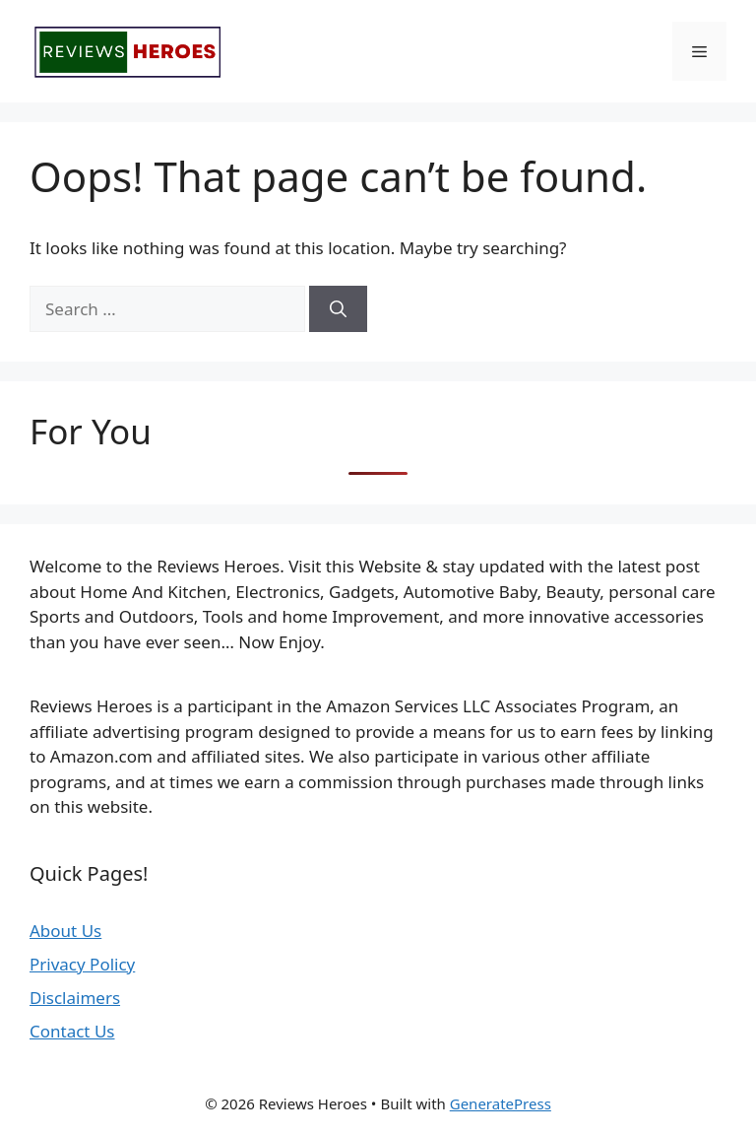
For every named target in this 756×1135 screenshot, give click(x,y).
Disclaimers (75, 997)
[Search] (338, 309)
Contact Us (72, 1031)
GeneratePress (500, 1103)
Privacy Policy (82, 964)
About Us (65, 930)
